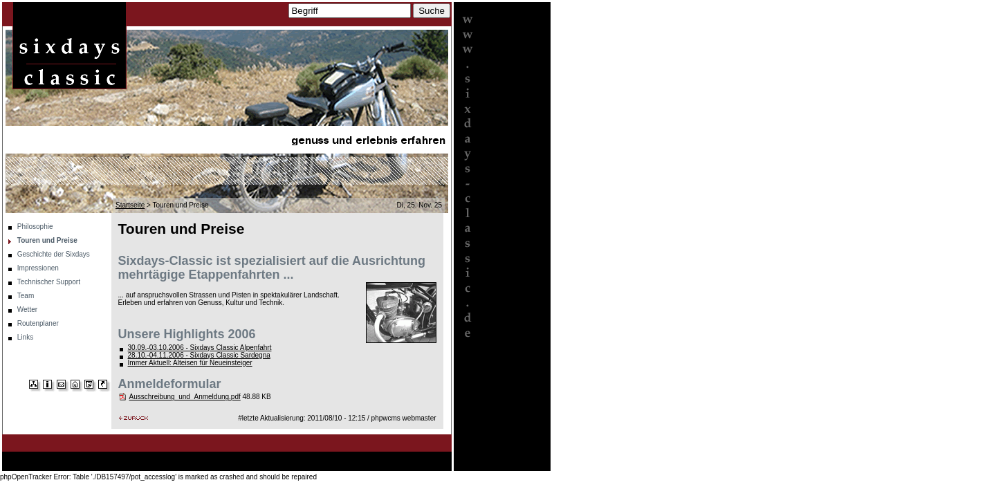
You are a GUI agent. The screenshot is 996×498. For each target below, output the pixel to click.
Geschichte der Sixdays (53, 254)
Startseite (130, 205)
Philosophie (35, 226)
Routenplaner (38, 323)
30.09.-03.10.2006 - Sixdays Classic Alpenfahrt (200, 347)
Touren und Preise (47, 240)
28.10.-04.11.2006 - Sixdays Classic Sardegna (199, 355)
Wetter (27, 309)
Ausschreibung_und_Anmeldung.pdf (185, 396)
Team (25, 295)
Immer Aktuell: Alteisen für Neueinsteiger (190, 363)
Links (25, 337)
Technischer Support (48, 282)
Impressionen (38, 268)
